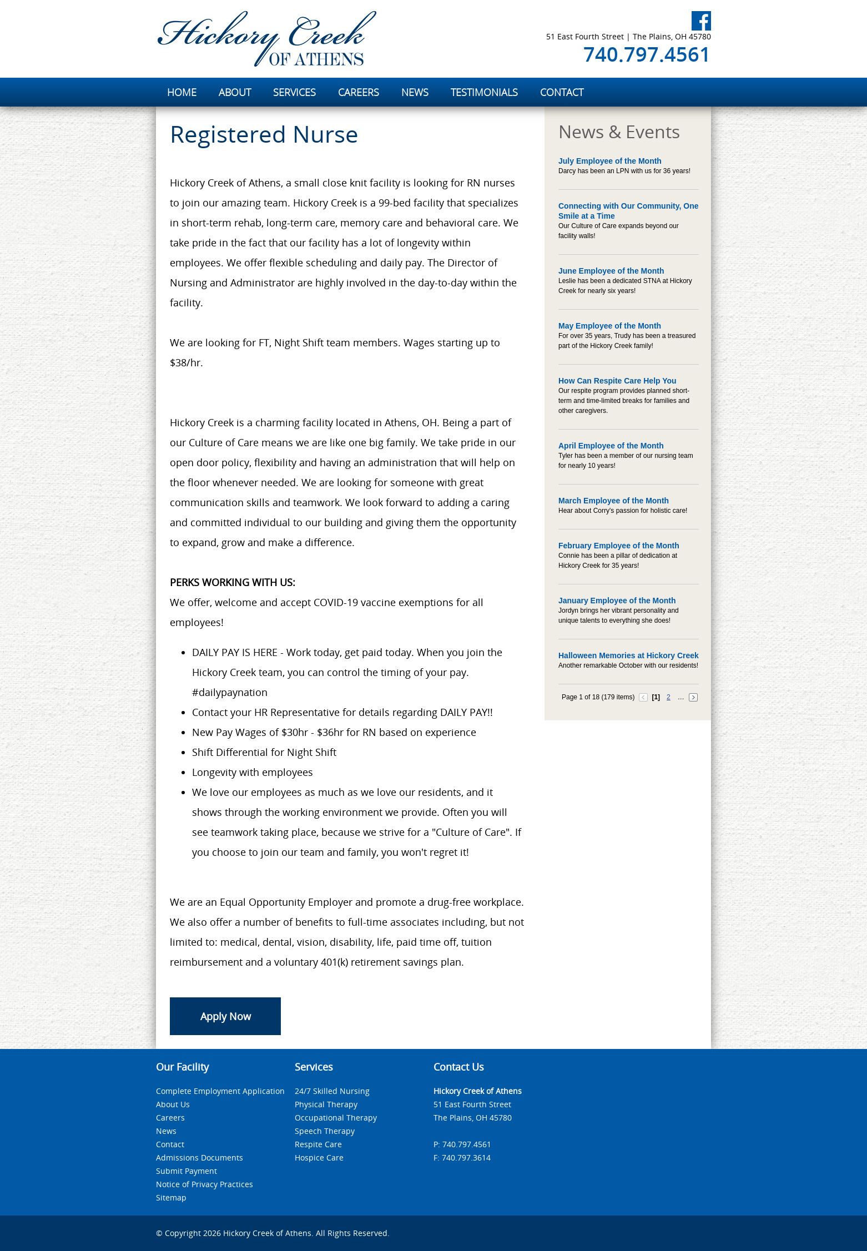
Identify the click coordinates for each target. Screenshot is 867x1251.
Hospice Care (319, 1157)
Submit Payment (186, 1171)
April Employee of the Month (611, 445)
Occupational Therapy (336, 1117)
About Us (173, 1104)
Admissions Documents (199, 1157)
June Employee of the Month (611, 270)
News (166, 1131)
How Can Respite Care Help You (617, 380)
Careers (170, 1117)
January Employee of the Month (617, 600)
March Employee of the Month (613, 500)
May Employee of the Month (609, 325)
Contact (170, 1144)
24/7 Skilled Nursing (332, 1091)
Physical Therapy (326, 1104)
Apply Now (225, 1016)
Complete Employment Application (220, 1091)
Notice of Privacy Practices (204, 1184)
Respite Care (318, 1144)
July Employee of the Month (610, 161)
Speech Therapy (325, 1131)
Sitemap (171, 1197)
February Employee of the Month (618, 545)
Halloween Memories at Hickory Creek (628, 655)
